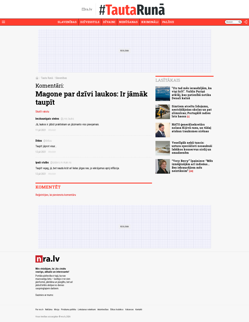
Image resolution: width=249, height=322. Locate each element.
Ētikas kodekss (116, 309)
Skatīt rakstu (42, 111)
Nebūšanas (128, 22)
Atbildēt (52, 130)
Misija (56, 309)
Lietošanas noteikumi (87, 309)
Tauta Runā (47, 78)
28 (191, 171)
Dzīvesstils (89, 22)
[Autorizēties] (245, 22)
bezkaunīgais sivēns (54, 118)
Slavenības (67, 22)
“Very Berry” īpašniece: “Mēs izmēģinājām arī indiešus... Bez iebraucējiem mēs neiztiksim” (192, 166)
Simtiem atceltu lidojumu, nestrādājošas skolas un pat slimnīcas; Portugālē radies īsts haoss (192, 111)
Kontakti (138, 309)
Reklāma (48, 309)
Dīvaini (109, 22)
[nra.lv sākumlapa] (87, 9)
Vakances (129, 309)
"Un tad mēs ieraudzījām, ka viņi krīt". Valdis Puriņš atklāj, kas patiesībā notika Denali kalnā (192, 93)
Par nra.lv (39, 309)
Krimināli (150, 22)
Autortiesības (103, 309)
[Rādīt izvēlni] (3, 22)
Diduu (43, 140)
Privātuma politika (68, 309)
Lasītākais (167, 80)
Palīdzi (168, 22)
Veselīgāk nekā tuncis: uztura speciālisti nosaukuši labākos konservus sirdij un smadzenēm (192, 147)
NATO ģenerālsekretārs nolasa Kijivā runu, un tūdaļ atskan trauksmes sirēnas (191, 128)
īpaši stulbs (53, 162)
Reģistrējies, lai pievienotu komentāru (55, 194)
